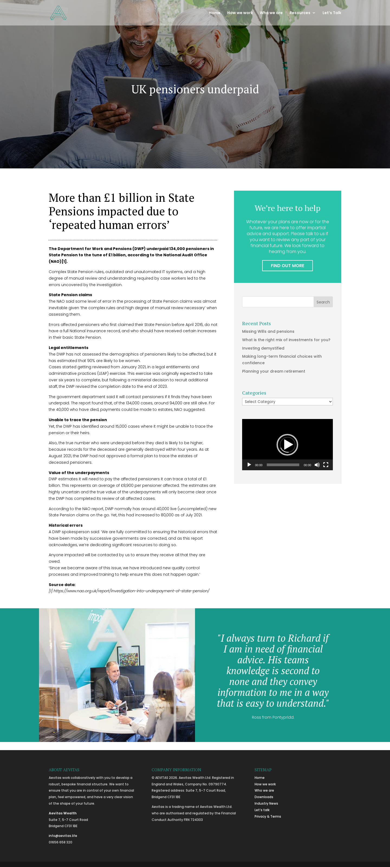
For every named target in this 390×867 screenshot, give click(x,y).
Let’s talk (262, 810)
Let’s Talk (332, 13)
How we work (240, 13)
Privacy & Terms (268, 816)
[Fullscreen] (326, 465)
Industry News (266, 803)
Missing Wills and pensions (268, 331)
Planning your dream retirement (273, 371)
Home (214, 13)
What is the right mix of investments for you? (286, 340)
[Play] (249, 465)
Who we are (271, 13)
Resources (300, 13)
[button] (287, 445)
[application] (287, 444)
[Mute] (317, 465)
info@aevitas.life (63, 835)
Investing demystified (263, 348)
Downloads (264, 797)
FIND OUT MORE (287, 266)
